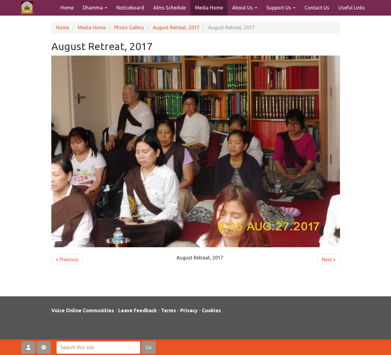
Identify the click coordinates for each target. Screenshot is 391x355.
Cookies (211, 310)
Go (148, 347)
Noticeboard (130, 7)
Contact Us (317, 7)
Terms (168, 310)
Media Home (209, 7)
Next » (328, 259)
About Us (244, 7)
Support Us (280, 7)
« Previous (67, 259)
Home (67, 7)
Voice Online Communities (82, 310)
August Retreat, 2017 (176, 27)
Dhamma (95, 7)
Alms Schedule (169, 7)
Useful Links (351, 7)
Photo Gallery (129, 27)
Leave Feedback (137, 310)
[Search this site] (98, 347)
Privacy (189, 310)
